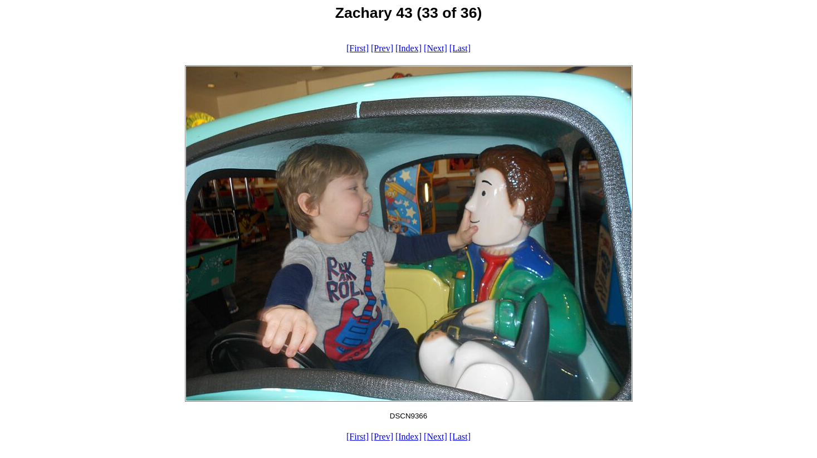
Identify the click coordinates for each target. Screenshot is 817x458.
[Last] (460, 48)
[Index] (408, 48)
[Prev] (382, 48)
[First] (357, 48)
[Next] (435, 48)
